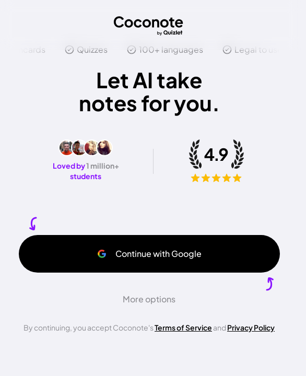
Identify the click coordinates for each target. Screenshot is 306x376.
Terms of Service (183, 327)
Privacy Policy (251, 327)
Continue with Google (149, 253)
